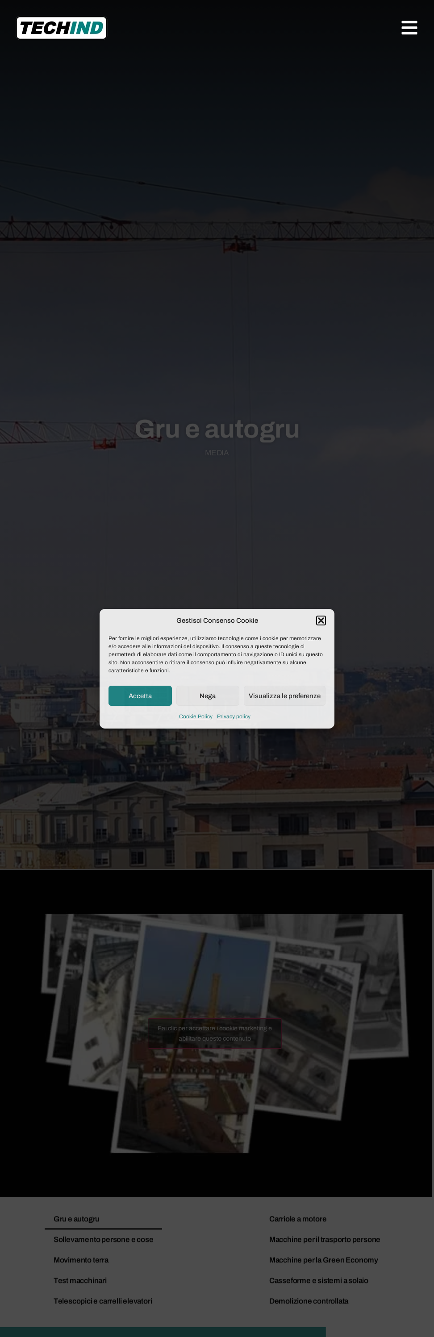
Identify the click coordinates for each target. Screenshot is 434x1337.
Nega (208, 696)
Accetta (140, 696)
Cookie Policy (196, 716)
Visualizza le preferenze (285, 696)
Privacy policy (233, 716)
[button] (321, 620)
